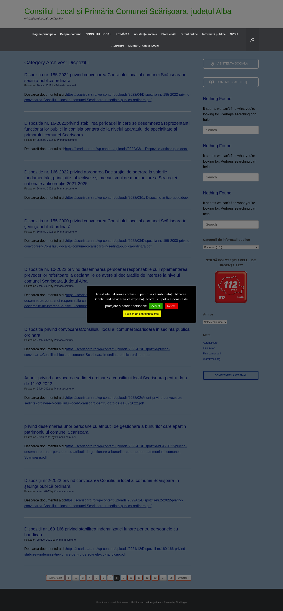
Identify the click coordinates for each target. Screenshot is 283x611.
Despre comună (70, 34)
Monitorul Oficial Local (143, 45)
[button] (252, 39)
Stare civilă (168, 34)
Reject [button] (171, 306)
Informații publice (214, 34)
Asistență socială (145, 34)
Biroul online (189, 34)
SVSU (234, 34)
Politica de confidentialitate (142, 313)
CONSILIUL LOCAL (98, 34)
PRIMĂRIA (123, 34)
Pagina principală (44, 34)
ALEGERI (118, 45)
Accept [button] (155, 306)
